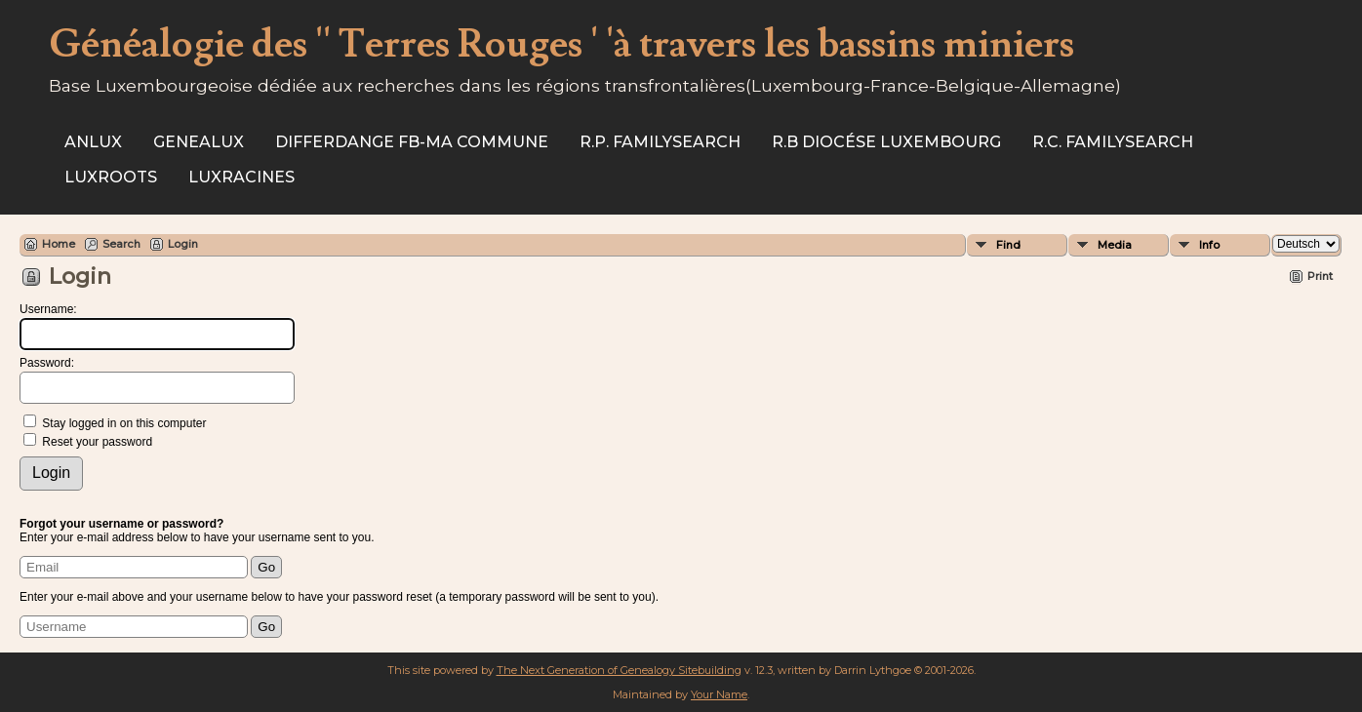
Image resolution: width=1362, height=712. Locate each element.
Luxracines (241, 177)
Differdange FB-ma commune (411, 142)
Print (1320, 276)
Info (1209, 245)
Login (183, 244)
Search (121, 244)
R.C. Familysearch (1112, 142)
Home (58, 244)
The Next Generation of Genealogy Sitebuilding (619, 670)
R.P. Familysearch (660, 142)
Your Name (719, 694)
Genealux (198, 142)
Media (1115, 245)
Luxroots (110, 177)
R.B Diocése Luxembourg (886, 142)
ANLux (93, 142)
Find (1008, 245)
